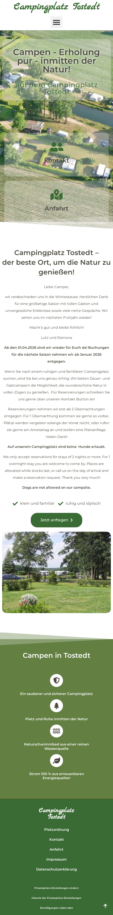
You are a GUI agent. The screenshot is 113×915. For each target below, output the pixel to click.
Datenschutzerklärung (56, 869)
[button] (56, 22)
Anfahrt (56, 208)
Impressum (56, 859)
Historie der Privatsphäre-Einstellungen (56, 897)
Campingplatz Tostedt (57, 7)
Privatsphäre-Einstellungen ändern (56, 888)
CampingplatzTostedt (56, 814)
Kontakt (56, 160)
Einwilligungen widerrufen (56, 907)
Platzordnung (56, 830)
